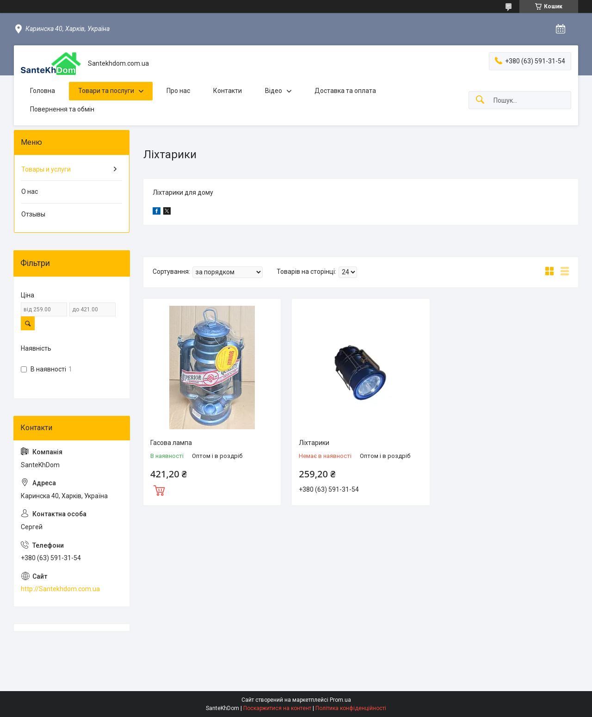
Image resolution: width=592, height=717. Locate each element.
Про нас (178, 90)
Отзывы (33, 214)
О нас (29, 191)
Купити (159, 489)
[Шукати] (480, 100)
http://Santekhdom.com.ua (60, 589)
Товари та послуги (106, 90)
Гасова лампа (171, 442)
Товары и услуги (46, 169)
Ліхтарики (314, 442)
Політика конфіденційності (350, 708)
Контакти (227, 90)
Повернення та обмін (62, 109)
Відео (273, 90)
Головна (42, 90)
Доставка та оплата (345, 90)
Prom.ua (340, 700)
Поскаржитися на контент (277, 708)
